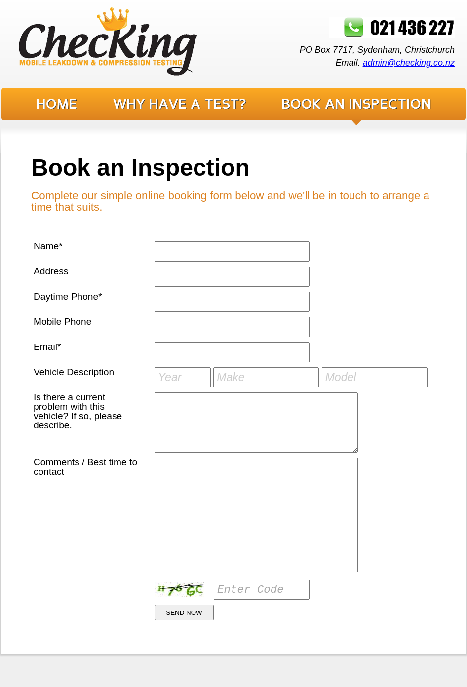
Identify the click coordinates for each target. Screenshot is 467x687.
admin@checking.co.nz (409, 63)
